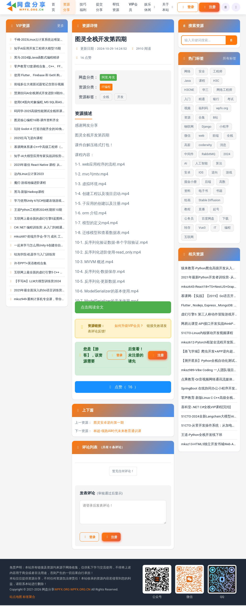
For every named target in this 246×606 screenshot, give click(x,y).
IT (215, 227)
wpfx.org (222, 108)
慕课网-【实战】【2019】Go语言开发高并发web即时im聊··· (209, 296)
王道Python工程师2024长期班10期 (35, 209)
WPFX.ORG (61, 590)
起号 (216, 209)
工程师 (217, 71)
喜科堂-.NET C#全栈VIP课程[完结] (206, 407)
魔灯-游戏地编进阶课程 (27, 182)
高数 (222, 182)
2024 (227, 154)
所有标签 (229, 58)
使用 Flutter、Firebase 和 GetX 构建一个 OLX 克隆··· (37, 75)
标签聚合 (29, 597)
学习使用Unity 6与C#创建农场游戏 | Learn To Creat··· (37, 200)
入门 (187, 99)
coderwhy (205, 145)
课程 (202, 80)
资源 (187, 117)
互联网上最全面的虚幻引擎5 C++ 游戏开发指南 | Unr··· (37, 272)
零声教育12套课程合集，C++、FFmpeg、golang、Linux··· (37, 66)
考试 (230, 99)
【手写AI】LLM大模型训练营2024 (35, 281)
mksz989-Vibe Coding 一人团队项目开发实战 (209, 370)
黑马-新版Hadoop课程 (26, 192)
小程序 (224, 126)
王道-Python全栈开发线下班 (201, 435)
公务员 (189, 218)
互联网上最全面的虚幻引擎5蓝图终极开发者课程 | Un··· (37, 218)
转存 (187, 227)
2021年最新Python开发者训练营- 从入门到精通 (209, 277)
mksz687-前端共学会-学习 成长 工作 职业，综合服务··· (37, 236)
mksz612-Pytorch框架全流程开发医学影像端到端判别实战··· (209, 342)
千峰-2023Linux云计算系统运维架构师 (37, 39)
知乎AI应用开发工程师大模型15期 (35, 48)
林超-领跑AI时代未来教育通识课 (117, 431)
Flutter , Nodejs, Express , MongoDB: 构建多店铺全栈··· (209, 305)
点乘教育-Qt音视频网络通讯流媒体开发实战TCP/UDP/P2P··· (209, 379)
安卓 (187, 172)
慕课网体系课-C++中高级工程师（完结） (37, 147)
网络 (187, 71)
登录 (186, 7)
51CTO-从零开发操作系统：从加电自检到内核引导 (209, 425)
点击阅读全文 (92, 307)
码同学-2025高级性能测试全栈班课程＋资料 (37, 111)
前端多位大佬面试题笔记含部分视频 (36, 84)
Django (206, 126)
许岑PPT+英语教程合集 (27, 263)
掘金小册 (190, 182)
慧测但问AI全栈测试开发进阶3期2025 (37, 93)
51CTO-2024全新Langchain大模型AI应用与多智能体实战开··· (209, 416)
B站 (215, 117)
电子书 (203, 191)
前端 (215, 135)
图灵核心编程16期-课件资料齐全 (34, 120)
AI (185, 163)
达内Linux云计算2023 (26, 174)
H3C (216, 80)
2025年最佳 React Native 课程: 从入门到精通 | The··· (37, 165)
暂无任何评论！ (123, 471)
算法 (219, 163)
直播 (202, 209)
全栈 (106, 97)
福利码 (203, 108)
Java (187, 80)
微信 (187, 135)
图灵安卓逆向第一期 (109, 423)
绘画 (187, 200)
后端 (208, 182)
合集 (202, 117)
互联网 (189, 237)
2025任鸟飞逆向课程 (26, 138)
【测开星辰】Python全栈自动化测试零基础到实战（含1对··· (209, 361)
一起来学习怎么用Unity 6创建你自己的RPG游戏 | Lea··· (37, 245)
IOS (201, 172)
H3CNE (189, 90)
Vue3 (202, 227)
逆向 (215, 172)
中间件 (189, 154)
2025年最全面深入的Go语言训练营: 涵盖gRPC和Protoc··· (37, 290)
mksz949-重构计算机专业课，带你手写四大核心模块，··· (37, 299)
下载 (225, 218)
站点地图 (16, 597)
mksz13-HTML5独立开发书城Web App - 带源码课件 (209, 444)
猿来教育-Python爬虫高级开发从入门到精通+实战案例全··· (209, 268)
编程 (227, 227)
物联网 (189, 126)
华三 (205, 90)
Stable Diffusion (209, 200)
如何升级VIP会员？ (129, 326)
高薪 (187, 145)
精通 (202, 99)
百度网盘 (208, 218)
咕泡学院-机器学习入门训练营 (32, 254)
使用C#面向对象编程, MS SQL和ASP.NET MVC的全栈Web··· (37, 102)
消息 (223, 145)
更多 (60, 26)
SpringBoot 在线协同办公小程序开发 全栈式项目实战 (209, 388)
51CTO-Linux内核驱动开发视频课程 (207, 333)
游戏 (229, 172)
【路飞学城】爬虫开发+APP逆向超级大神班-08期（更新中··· (209, 351)
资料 (187, 191)
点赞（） (123, 387)
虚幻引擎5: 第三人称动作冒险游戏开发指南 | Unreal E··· (209, 314)
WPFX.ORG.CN (80, 590)
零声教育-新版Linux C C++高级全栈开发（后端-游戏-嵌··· (209, 398)
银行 (216, 99)
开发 (120, 97)
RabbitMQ (208, 154)
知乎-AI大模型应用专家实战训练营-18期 (37, 156)
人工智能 (201, 163)
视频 (187, 108)
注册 (208, 7)
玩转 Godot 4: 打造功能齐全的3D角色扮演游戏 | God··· (37, 129)
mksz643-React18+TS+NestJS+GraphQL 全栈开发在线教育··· (209, 286)
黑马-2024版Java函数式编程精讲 (34, 57)
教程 (187, 209)
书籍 (219, 191)
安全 (202, 71)
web (201, 135)
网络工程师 (224, 90)
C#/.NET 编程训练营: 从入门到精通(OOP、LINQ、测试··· (37, 227)
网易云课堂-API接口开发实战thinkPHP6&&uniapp (209, 323)
